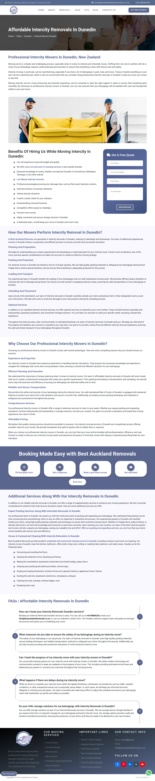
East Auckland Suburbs (91, 758)
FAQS (77, 10)
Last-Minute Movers (54, 770)
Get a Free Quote (10, 774)
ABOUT (51, 10)
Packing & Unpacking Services (59, 761)
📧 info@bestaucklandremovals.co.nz (110, 3)
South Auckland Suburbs (92, 762)
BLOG (96, 10)
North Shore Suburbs (90, 749)
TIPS (86, 10)
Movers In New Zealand (91, 739)
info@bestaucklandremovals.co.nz (34, 618)
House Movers (52, 742)
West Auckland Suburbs (91, 753)
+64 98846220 (93, 615)
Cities (18, 36)
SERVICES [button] (64, 10)
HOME (41, 10)
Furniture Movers (53, 747)
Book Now (77, 482)
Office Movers (52, 752)
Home (11, 36)
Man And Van (51, 756)
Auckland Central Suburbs (92, 744)
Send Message (125, 207)
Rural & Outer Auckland (91, 767)
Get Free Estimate (139, 10)
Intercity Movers (52, 765)
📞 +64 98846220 (141, 3)
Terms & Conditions (142, 777)
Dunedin (28, 36)
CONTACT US (109, 10)
